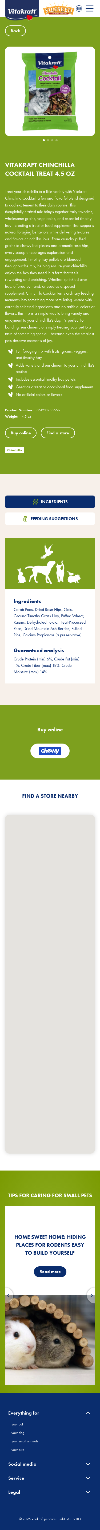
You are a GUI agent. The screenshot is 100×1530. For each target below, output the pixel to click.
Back (15, 31)
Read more (50, 1271)
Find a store (57, 433)
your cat (17, 1424)
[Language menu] (79, 8)
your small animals (24, 1441)
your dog (17, 1432)
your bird (17, 1449)
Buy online (21, 433)
